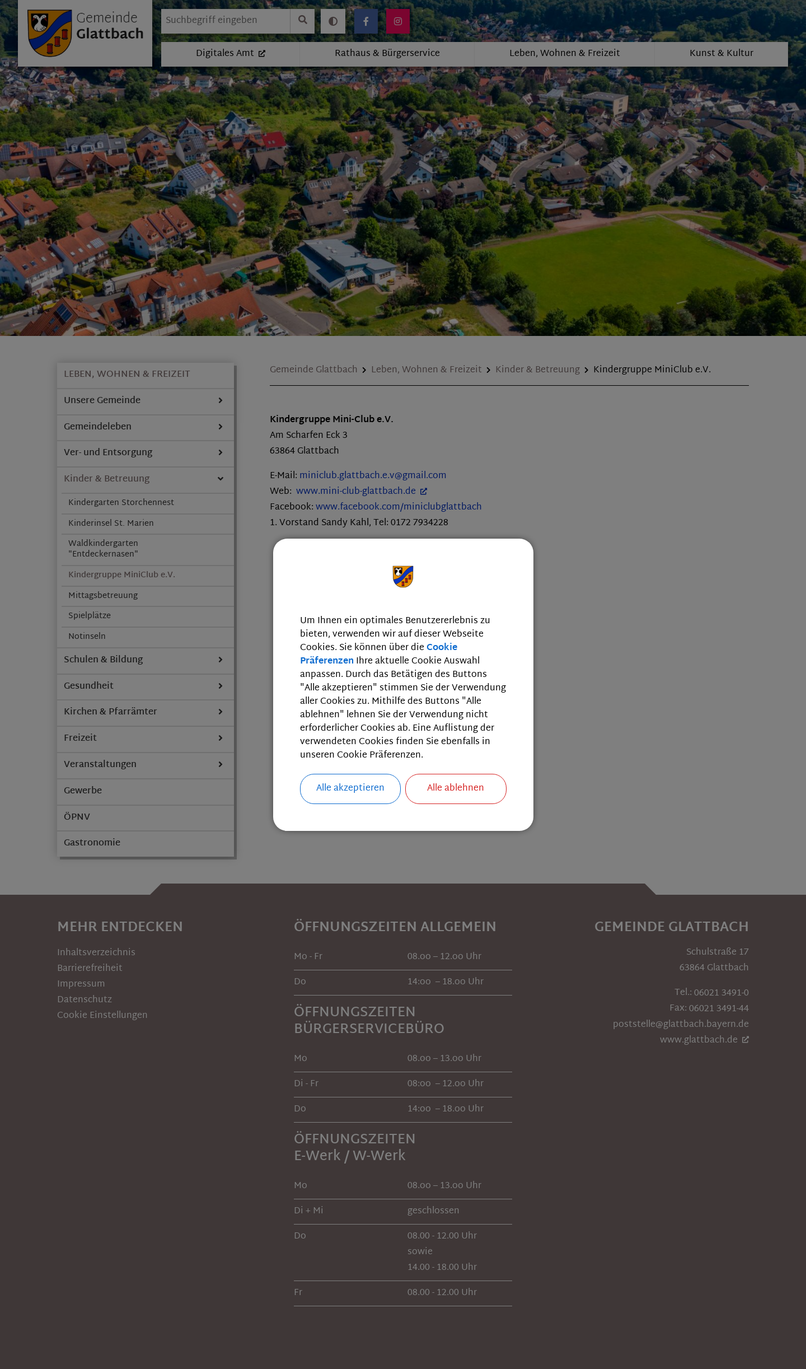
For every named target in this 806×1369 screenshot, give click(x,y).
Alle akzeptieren (350, 789)
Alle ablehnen (455, 789)
